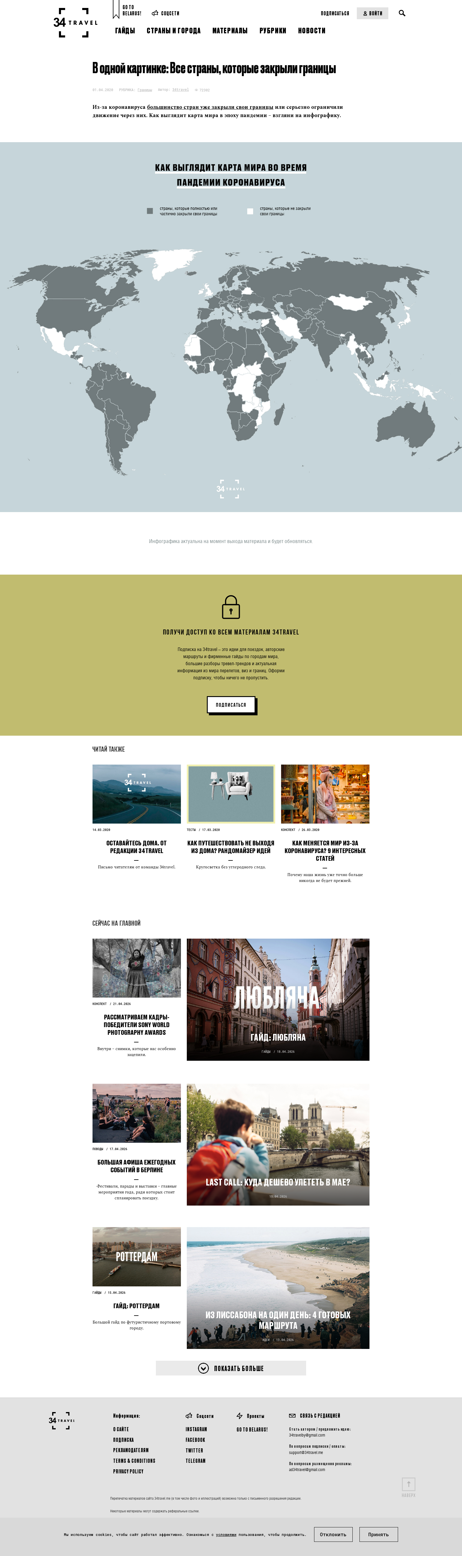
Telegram (196, 1460)
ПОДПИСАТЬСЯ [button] (231, 705)
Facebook (195, 1439)
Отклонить (333, 1534)
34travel (180, 89)
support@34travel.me (306, 1452)
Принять (378, 1534)
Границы (145, 89)
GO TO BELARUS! (252, 1429)
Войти (372, 13)
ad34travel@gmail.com (307, 1469)
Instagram (196, 1429)
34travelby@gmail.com (307, 1435)
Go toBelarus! (132, 10)
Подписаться (335, 13)
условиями (226, 1534)
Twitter (194, 1450)
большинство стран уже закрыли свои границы (210, 107)
